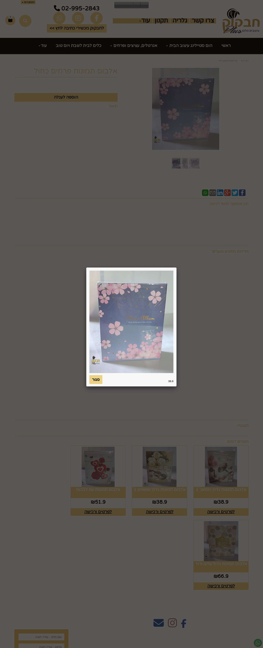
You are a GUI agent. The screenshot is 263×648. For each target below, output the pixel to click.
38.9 (170, 381)
